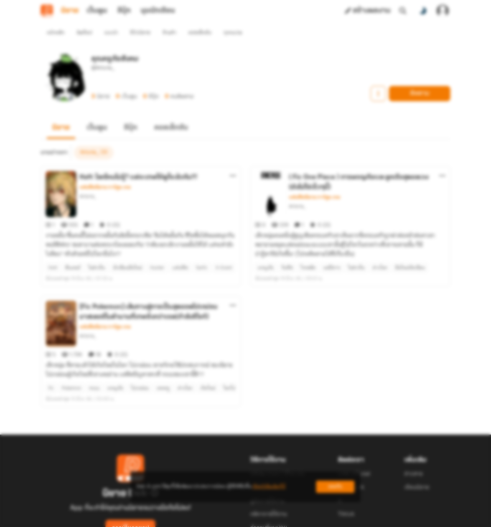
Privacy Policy (301, 517)
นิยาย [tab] (70, 11)
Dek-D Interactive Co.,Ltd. (219, 517)
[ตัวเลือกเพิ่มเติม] (232, 161)
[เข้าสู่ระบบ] (442, 10)
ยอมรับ (335, 486)
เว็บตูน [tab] (97, 11)
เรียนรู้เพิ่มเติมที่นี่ (268, 486)
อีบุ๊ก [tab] (124, 11)
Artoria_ (88, 182)
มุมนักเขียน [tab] (158, 11)
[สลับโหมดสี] (422, 10)
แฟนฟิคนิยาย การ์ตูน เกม (105, 173)
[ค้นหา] (402, 10)
